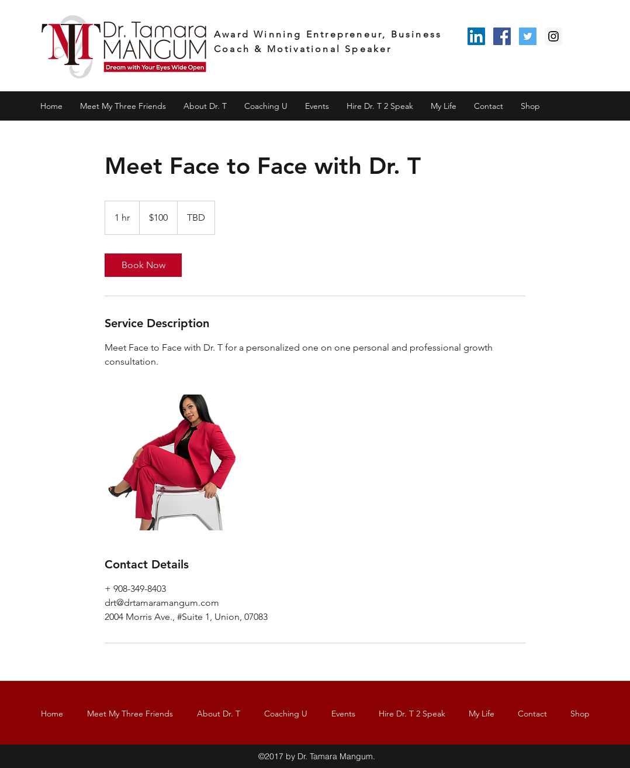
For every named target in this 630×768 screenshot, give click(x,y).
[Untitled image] (172, 462)
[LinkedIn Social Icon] (476, 36)
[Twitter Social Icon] (527, 36)
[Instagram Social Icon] (553, 36)
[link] (143, 265)
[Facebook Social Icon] (502, 36)
